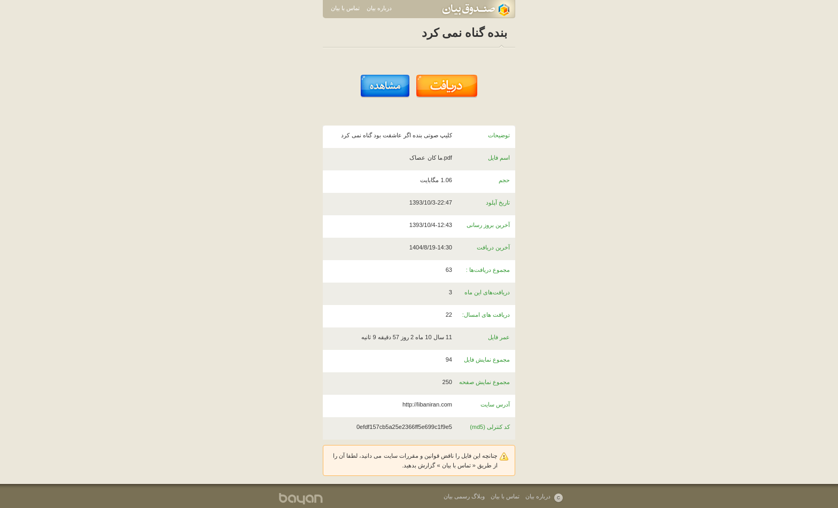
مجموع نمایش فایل (487, 359)
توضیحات (499, 135)
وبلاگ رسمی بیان (464, 496)
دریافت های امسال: (486, 314)
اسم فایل (499, 157)
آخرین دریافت (493, 247)
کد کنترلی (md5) (490, 427)
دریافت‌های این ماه (487, 292)
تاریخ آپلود (498, 202)
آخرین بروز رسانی (488, 225)
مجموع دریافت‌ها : (488, 270)
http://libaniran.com (427, 404)
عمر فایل (499, 337)
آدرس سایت (495, 404)
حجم (504, 180)
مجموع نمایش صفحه (484, 382)
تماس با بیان (345, 8)
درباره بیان (379, 8)
